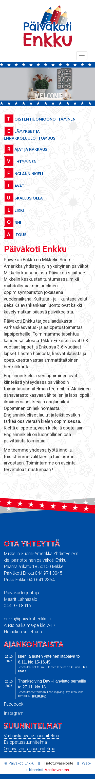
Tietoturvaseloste (58, 763)
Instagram (14, 713)
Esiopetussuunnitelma (25, 742)
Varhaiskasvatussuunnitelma (31, 735)
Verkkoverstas (57, 770)
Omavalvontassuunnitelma (29, 748)
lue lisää (39, 696)
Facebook (13, 704)
